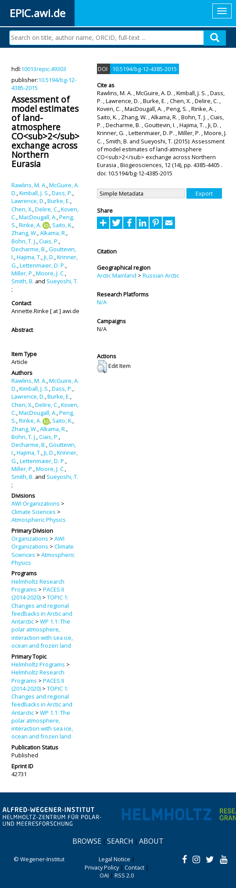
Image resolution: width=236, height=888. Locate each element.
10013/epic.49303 (43, 69)
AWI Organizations (35, 503)
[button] (102, 366)
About (151, 841)
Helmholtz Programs (38, 664)
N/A (102, 302)
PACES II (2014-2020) (37, 593)
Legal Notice (114, 859)
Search (120, 841)
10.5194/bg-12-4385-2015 (144, 69)
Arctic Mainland (116, 275)
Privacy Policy (102, 867)
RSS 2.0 (124, 875)
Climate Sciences (33, 512)
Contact (134, 867)
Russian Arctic (161, 275)
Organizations (29, 538)
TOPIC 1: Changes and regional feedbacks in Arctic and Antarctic (41, 609)
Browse (86, 841)
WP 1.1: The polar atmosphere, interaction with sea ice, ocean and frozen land (42, 633)
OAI (104, 875)
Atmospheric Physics (38, 520)
